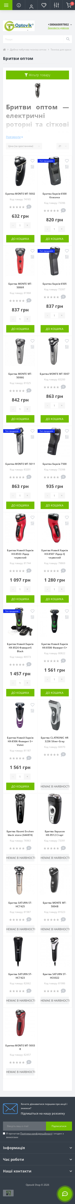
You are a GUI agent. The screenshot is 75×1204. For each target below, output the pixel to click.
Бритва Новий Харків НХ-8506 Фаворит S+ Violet (20, 741)
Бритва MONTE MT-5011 (20, 464)
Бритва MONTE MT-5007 (54, 374)
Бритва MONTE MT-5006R (20, 285)
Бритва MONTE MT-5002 (20, 193)
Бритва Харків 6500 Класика (55, 195)
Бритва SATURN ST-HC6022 (55, 975)
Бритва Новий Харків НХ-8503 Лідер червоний (20, 554)
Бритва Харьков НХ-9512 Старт (55, 833)
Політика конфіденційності (36, 1133)
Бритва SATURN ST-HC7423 (20, 975)
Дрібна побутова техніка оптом (28, 49)
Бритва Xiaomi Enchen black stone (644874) (20, 833)
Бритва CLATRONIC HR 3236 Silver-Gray (55, 739)
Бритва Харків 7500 (55, 464)
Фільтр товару (37, 75)
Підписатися (59, 1126)
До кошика (20, 239)
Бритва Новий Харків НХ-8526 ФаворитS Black (20, 647)
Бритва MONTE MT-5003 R (20, 1047)
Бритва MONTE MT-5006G (20, 375)
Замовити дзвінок (58, 28)
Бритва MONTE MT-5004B (55, 904)
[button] (31, 6)
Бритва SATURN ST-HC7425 (20, 904)
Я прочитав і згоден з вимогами (35, 1135)
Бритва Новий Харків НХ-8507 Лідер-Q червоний (54, 554)
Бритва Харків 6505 (55, 283)
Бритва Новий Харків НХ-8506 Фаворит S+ (54, 645)
